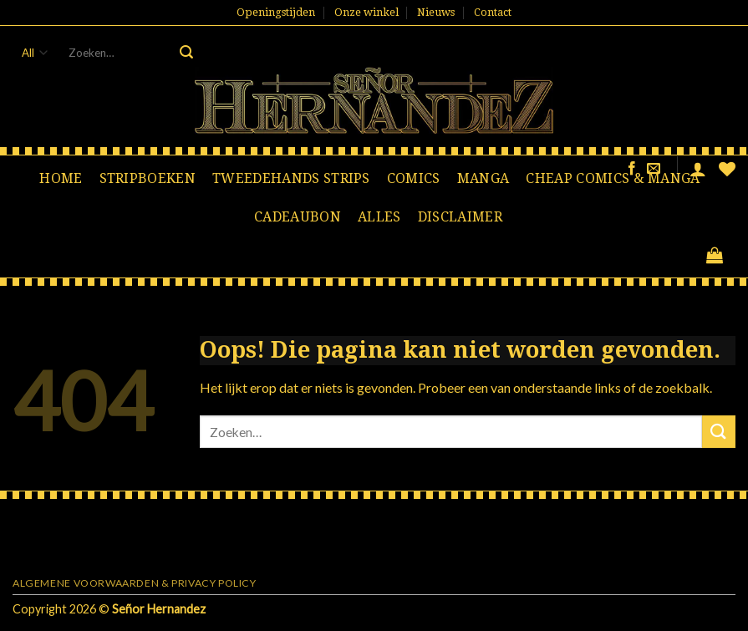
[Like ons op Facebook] (632, 168)
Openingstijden (276, 12)
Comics (413, 178)
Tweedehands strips (291, 178)
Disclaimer (460, 217)
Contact (492, 12)
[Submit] (186, 52)
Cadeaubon (297, 217)
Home (60, 178)
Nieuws (436, 12)
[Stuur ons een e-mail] (653, 168)
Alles (379, 217)
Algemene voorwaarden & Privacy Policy (135, 583)
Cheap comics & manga (613, 178)
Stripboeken (147, 178)
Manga (483, 178)
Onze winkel (366, 12)
